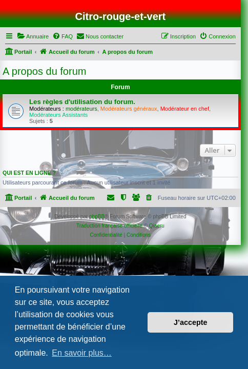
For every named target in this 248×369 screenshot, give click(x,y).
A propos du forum (44, 71)
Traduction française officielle (109, 226)
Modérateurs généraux (128, 109)
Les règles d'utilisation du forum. (82, 102)
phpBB (97, 216)
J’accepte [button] (191, 322)
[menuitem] (33, 36)
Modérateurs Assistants (58, 115)
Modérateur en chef (184, 109)
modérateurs (81, 109)
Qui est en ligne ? (29, 173)
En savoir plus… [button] (82, 352)
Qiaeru (156, 226)
